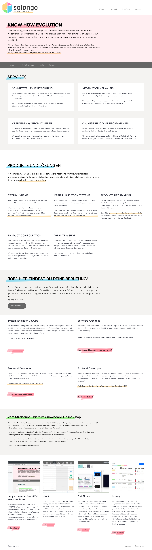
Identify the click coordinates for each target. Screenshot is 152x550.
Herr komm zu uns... (15, 351)
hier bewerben (17, 306)
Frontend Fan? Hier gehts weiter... (21, 394)
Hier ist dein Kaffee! (85, 397)
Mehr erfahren (13, 528)
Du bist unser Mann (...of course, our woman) (95, 350)
